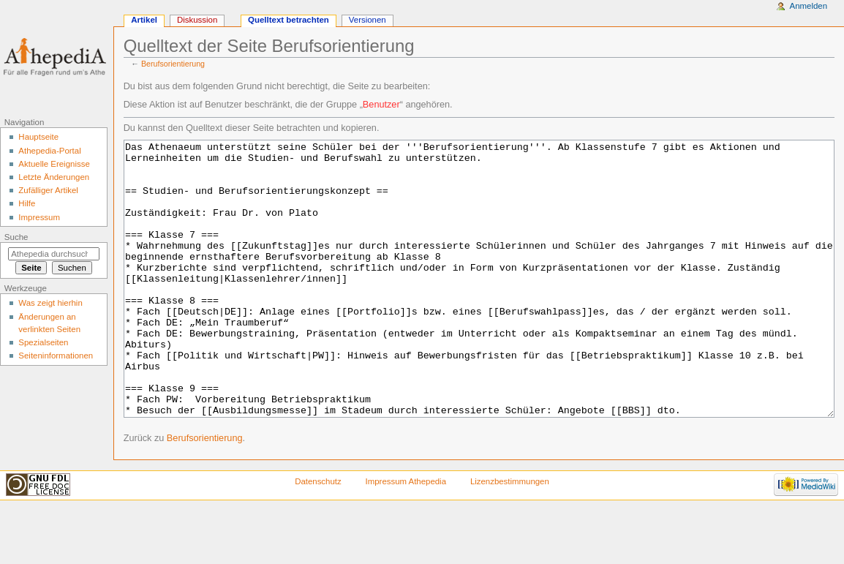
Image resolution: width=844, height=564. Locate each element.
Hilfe (26, 203)
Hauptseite (38, 136)
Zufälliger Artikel (48, 190)
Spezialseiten (43, 342)
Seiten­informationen (55, 355)
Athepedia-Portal (49, 150)
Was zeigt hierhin (50, 302)
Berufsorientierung (173, 63)
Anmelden (809, 5)
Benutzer (381, 104)
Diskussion (197, 19)
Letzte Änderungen (53, 177)
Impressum (39, 217)
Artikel (144, 19)
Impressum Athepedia (406, 536)
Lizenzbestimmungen (509, 536)
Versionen (367, 19)
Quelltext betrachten (288, 19)
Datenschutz (318, 536)
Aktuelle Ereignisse (53, 163)
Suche (16, 237)
